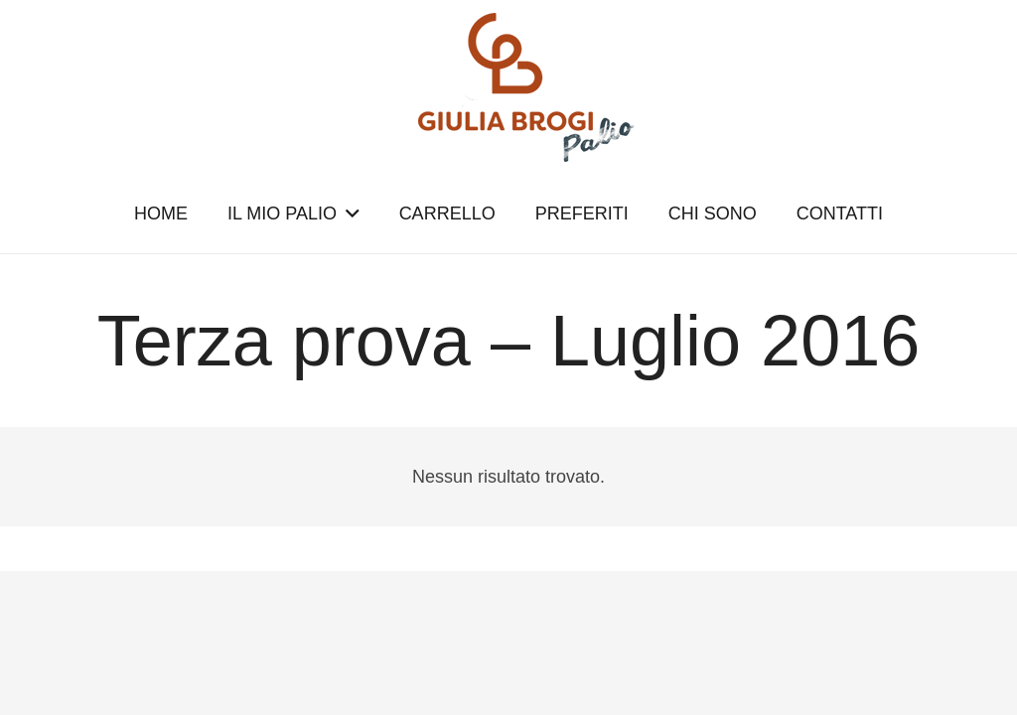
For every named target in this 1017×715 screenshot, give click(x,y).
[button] (348, 213)
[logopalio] (508, 87)
